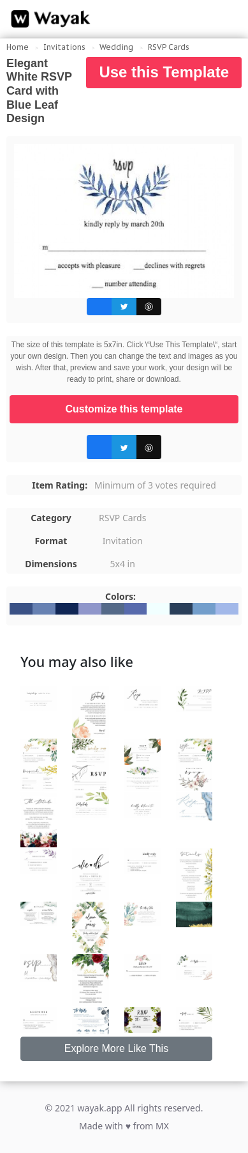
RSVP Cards (168, 47)
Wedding (116, 47)
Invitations (64, 47)
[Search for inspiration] (226, 19)
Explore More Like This (116, 1048)
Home (17, 47)
